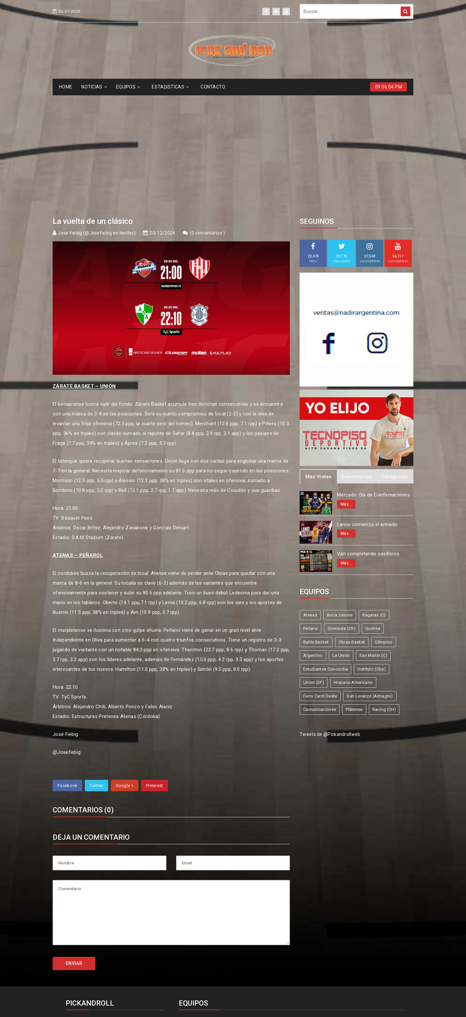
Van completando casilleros (368, 435)
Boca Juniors (340, 496)
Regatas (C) (373, 496)
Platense (354, 590)
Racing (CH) (384, 590)
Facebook (67, 666)
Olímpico (383, 523)
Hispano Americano (353, 563)
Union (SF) (313, 563)
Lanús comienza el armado (367, 405)
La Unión (341, 536)
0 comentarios (207, 113)
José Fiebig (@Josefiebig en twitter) (97, 113)
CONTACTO (213, 86)
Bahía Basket (316, 523)
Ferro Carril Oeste (320, 577)
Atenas (310, 496)
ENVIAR (74, 844)
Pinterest (154, 666)
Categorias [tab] (394, 357)
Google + (125, 666)
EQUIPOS (128, 86)
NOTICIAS (94, 86)
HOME (65, 86)
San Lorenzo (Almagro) (370, 577)
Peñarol (310, 509)
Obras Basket (352, 523)
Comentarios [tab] (356, 357)
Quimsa (372, 509)
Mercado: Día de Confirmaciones (373, 376)
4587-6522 (81, 916)
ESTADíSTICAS (170, 86)
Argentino (313, 536)
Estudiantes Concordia (325, 550)
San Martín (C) (373, 536)
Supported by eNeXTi (233, 1013)
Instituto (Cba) (371, 550)
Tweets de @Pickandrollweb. (330, 615)
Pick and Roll (251, 988)
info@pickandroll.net (93, 904)
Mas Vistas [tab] (318, 357)
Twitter (96, 666)
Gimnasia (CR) (342, 509)
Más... (346, 385)
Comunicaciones (319, 590)
